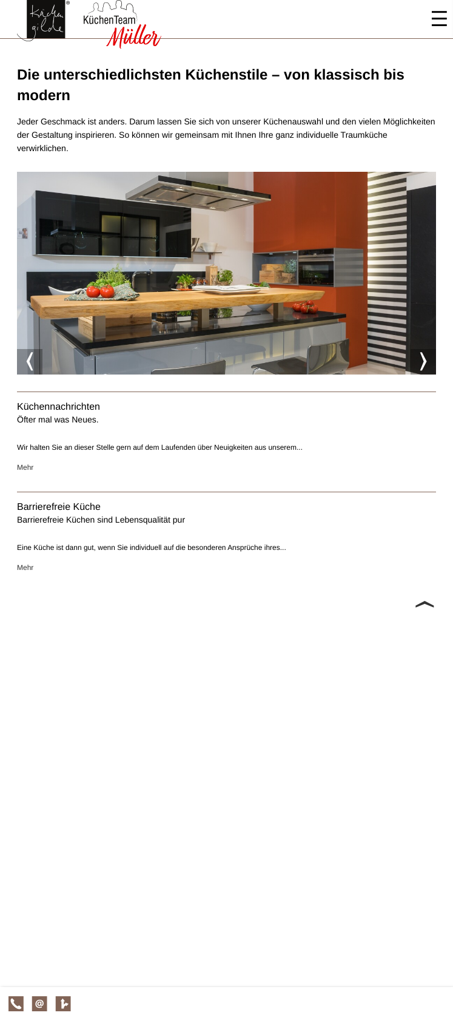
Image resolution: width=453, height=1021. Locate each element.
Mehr (25, 467)
